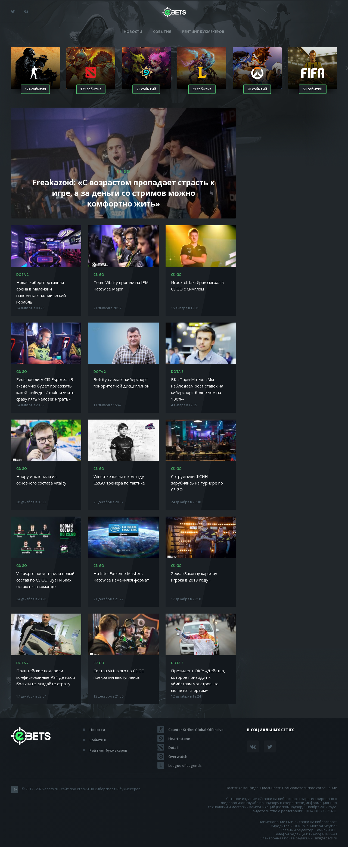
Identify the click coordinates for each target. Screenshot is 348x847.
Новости (133, 31)
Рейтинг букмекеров (203, 31)
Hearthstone (179, 738)
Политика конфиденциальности (253, 787)
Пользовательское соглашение (309, 787)
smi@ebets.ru (325, 838)
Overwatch (177, 756)
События (162, 31)
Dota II (173, 747)
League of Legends (184, 765)
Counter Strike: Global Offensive (195, 729)
